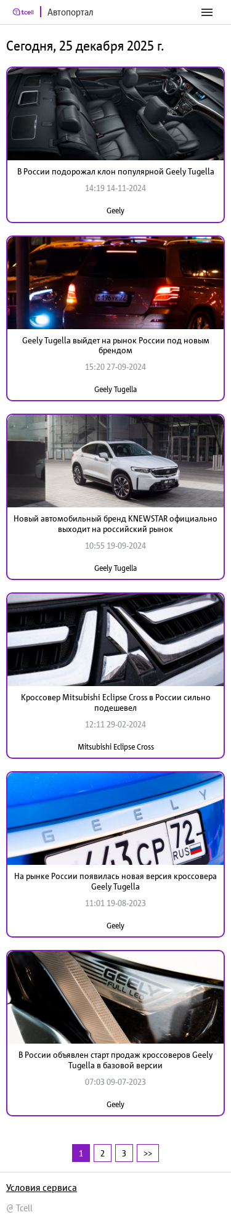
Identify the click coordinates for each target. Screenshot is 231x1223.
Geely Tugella (115, 389)
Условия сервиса (41, 1187)
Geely (115, 210)
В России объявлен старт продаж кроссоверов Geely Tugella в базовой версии (115, 1060)
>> (148, 1153)
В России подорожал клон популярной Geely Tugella (115, 171)
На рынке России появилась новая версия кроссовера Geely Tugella (115, 881)
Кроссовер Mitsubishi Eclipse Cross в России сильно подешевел (116, 702)
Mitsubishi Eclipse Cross (116, 746)
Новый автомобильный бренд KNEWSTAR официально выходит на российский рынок (115, 523)
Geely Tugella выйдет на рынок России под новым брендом (115, 345)
